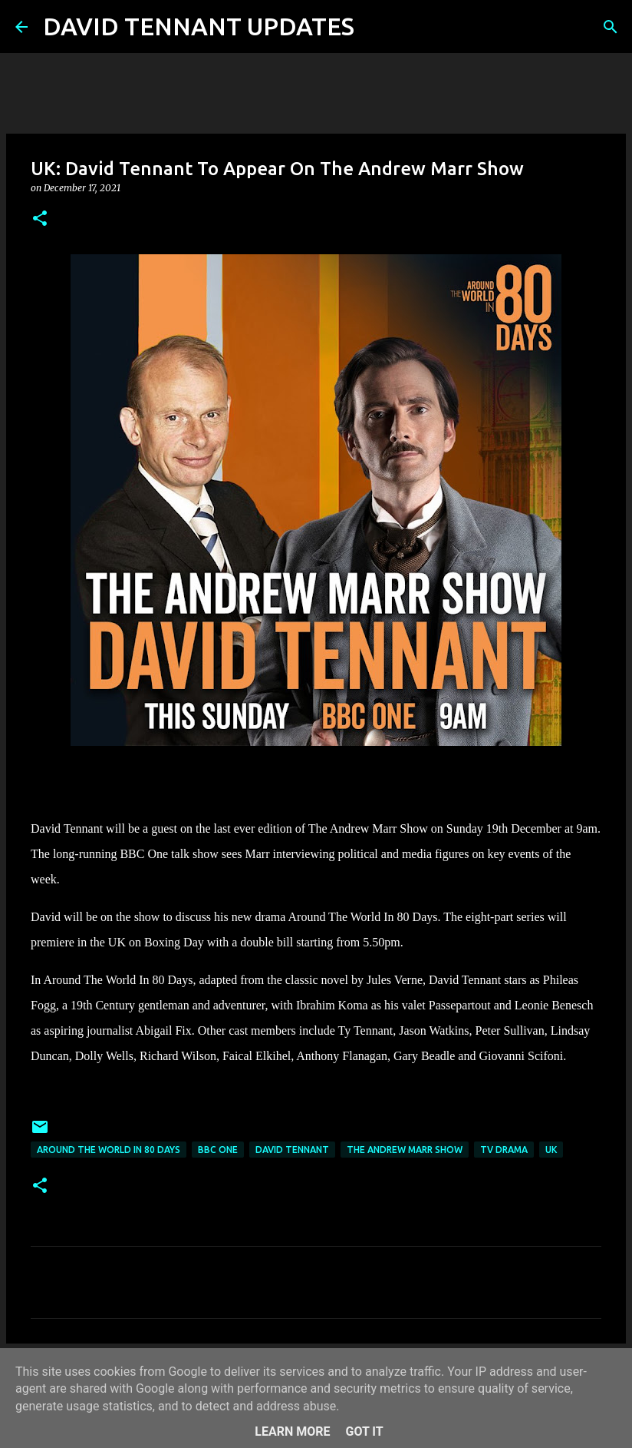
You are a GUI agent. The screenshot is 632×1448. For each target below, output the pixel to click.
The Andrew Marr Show (404, 1150)
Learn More (292, 1431)
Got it (364, 1431)
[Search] (376, 26)
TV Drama (504, 1150)
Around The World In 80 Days (108, 1150)
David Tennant (292, 1150)
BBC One (218, 1150)
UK (551, 1150)
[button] (40, 219)
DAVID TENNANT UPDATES (198, 26)
